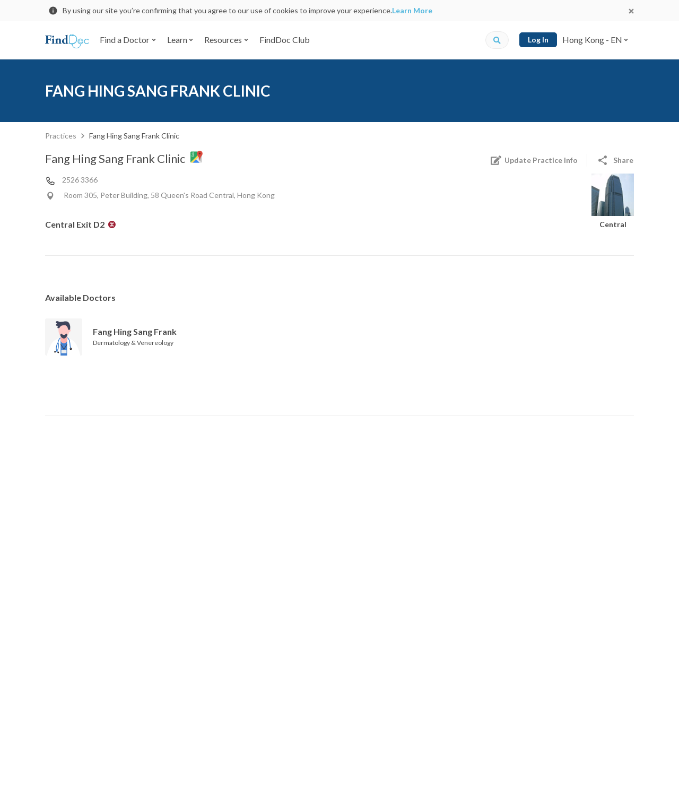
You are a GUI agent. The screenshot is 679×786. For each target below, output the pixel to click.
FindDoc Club (284, 39)
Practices (60, 135)
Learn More (412, 10)
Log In (538, 39)
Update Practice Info (534, 160)
